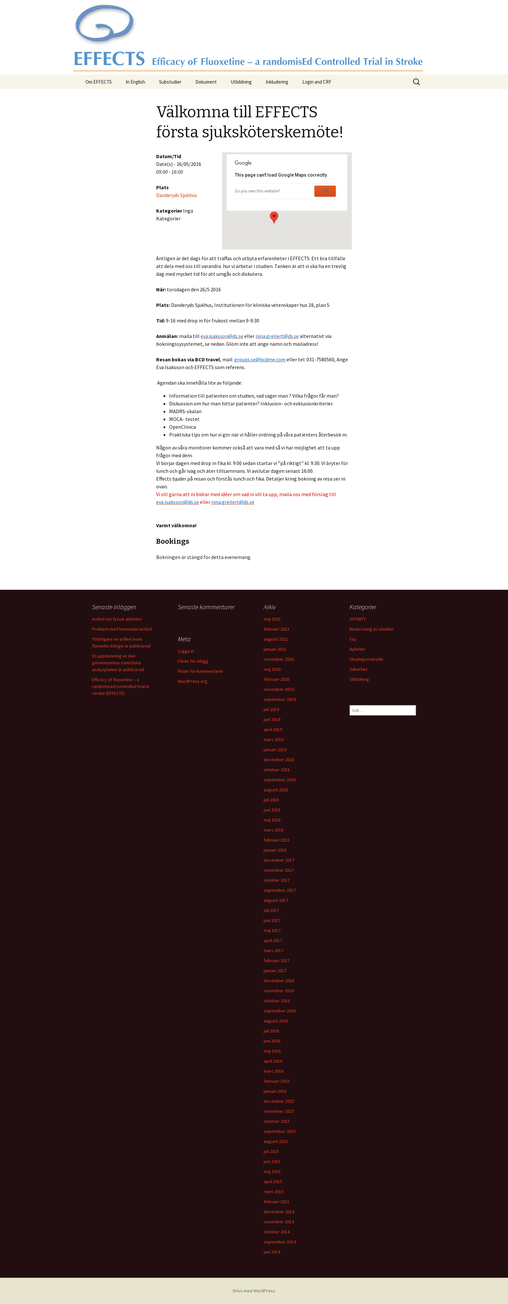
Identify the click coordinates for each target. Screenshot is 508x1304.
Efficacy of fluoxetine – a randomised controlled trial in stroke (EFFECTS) (120, 686)
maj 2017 (272, 930)
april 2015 (273, 1181)
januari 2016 (275, 1091)
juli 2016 (271, 1031)
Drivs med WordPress (254, 1291)
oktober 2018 (277, 770)
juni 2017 (272, 920)
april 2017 (273, 940)
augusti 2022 (276, 639)
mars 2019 (273, 739)
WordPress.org (192, 681)
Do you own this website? (257, 191)
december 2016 (279, 981)
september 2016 (280, 1011)
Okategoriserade (366, 659)
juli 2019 (271, 709)
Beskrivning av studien (371, 629)
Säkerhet (358, 669)
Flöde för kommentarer (200, 671)
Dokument (206, 82)
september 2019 (280, 699)
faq (353, 639)
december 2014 (279, 1212)
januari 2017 (275, 970)
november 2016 (279, 991)
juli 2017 (271, 910)
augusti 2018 (276, 790)
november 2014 (279, 1222)
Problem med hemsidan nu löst (122, 629)
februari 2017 (276, 960)
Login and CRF (316, 82)
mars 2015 (273, 1191)
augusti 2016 (276, 1021)
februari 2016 (276, 1081)
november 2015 (279, 1111)
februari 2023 (276, 629)
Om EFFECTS (99, 82)
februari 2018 (276, 840)
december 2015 (279, 1101)
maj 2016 (272, 1051)
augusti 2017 (276, 900)
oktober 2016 (277, 1001)
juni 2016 (272, 1041)
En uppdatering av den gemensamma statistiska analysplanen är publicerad (118, 662)
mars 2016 (273, 1071)
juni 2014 (272, 1252)
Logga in (186, 651)
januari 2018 (275, 850)
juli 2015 (271, 1151)
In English (135, 82)
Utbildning (241, 82)
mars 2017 (273, 950)
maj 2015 (272, 1171)
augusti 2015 (276, 1141)
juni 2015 (272, 1161)
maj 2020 (272, 669)
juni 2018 (272, 810)
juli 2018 (271, 800)
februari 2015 (276, 1202)
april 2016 (273, 1061)
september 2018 (280, 780)
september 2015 (280, 1131)
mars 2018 (273, 830)
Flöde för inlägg (193, 661)
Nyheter (357, 649)
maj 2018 (272, 820)
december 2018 (279, 760)
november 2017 (279, 870)
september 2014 (280, 1242)
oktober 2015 (277, 1121)
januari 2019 (275, 749)
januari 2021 (275, 649)
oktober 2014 (277, 1232)
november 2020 (279, 659)
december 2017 (279, 860)
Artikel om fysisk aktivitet (117, 619)
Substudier (170, 82)
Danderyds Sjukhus (176, 195)
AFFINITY (358, 619)
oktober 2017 (277, 880)
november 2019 (279, 689)
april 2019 (273, 729)
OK (325, 191)
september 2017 (280, 890)
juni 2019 (272, 719)
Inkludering (277, 82)
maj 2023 (272, 619)
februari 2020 (276, 679)
